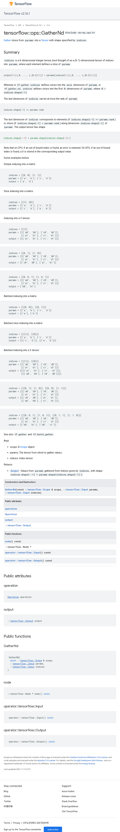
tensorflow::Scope (39, 489)
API (19, 25)
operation (11, 508)
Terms (7, 823)
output (9, 519)
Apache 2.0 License (46, 760)
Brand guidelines (70, 806)
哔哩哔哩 (8, 806)
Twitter (7, 801)
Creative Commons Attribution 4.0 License (88, 757)
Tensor (45, 40)
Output (15, 470)
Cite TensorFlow (70, 811)
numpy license (88, 763)
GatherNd (10, 489)
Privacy (16, 823)
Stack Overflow (69, 801)
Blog (6, 791)
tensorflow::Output (19, 525)
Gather (7, 40)
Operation (11, 514)
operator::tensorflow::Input (22, 552)
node (8, 541)
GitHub (7, 796)
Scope (23, 446)
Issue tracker (68, 791)
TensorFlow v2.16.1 (17, 14)
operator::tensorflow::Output (23, 560)
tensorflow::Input (77, 489)
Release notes (69, 796)
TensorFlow (9, 25)
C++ (48, 25)
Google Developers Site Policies (88, 760)
